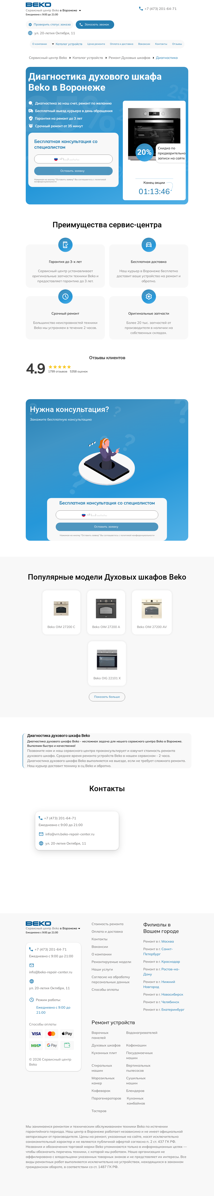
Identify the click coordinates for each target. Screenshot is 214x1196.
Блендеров (135, 1091)
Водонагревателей (141, 1032)
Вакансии (144, 43)
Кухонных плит (104, 1053)
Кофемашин (136, 1045)
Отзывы (177, 43)
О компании (39, 43)
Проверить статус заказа (49, 24)
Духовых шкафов (106, 1045)
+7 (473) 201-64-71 (161, 9)
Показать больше (107, 697)
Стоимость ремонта (107, 924)
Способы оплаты (105, 989)
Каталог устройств (69, 44)
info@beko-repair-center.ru (50, 968)
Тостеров (99, 1111)
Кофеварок (101, 1091)
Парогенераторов (106, 1098)
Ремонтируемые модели (111, 962)
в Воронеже (70, 10)
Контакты (161, 43)
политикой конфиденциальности (137, 535)
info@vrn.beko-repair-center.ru (66, 834)
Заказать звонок (94, 24)
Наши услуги (102, 969)
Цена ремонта (96, 43)
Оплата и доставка (121, 43)
